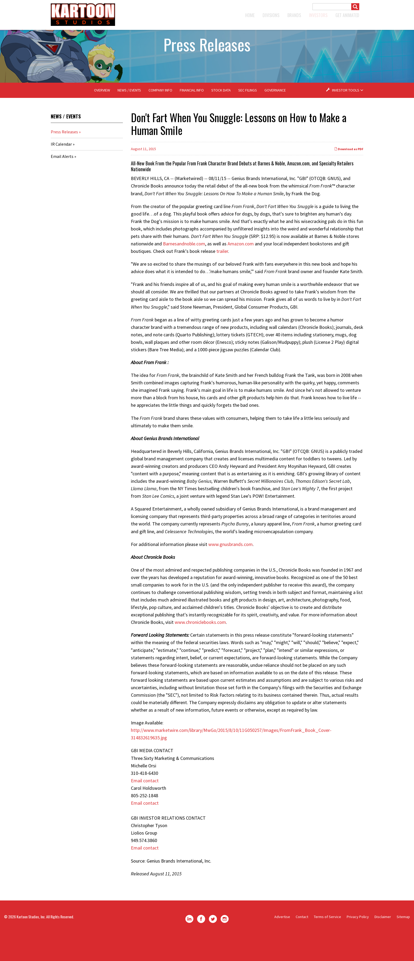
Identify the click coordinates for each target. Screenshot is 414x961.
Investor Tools (346, 114)
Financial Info (192, 114)
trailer (222, 275)
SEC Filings (247, 114)
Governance (275, 114)
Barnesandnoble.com (184, 268)
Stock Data (221, 114)
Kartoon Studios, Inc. (31, 940)
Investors (318, 15)
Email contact (145, 805)
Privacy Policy (358, 940)
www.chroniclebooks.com (200, 646)
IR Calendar (61, 168)
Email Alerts (62, 180)
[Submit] (355, 6)
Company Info (160, 114)
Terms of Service (327, 940)
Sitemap (403, 940)
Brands (294, 15)
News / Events (129, 114)
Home (250, 15)
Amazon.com (241, 268)
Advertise (282, 940)
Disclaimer (382, 940)
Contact (302, 940)
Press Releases (64, 155)
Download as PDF (348, 173)
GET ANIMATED (347, 15)
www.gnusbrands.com (230, 568)
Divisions (271, 15)
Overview (102, 114)
